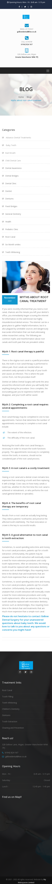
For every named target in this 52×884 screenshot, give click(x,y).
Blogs (29, 97)
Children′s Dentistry (10, 709)
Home (21, 97)
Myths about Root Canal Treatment (34, 299)
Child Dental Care (11, 160)
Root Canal (7, 690)
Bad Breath (9, 153)
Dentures (6, 715)
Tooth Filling (7, 696)
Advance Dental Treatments (16, 137)
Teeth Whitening (9, 702)
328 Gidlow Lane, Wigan (26, 54)
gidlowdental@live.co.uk (15, 756)
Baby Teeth (9, 145)
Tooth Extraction (9, 721)
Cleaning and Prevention (13, 727)
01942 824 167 (11, 752)
